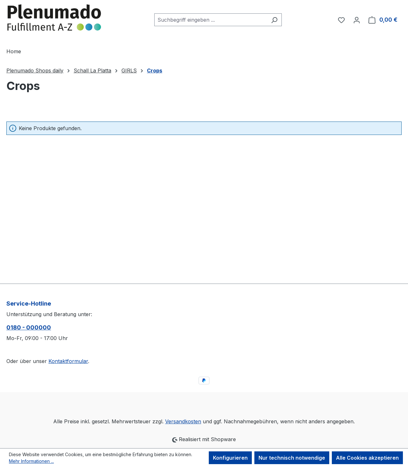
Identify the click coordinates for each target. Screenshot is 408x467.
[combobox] (210, 19)
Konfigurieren (230, 458)
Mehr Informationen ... (31, 461)
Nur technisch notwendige (292, 458)
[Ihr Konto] (356, 19)
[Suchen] (274, 19)
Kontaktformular (68, 361)
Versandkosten (183, 421)
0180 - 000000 (28, 327)
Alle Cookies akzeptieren (367, 458)
